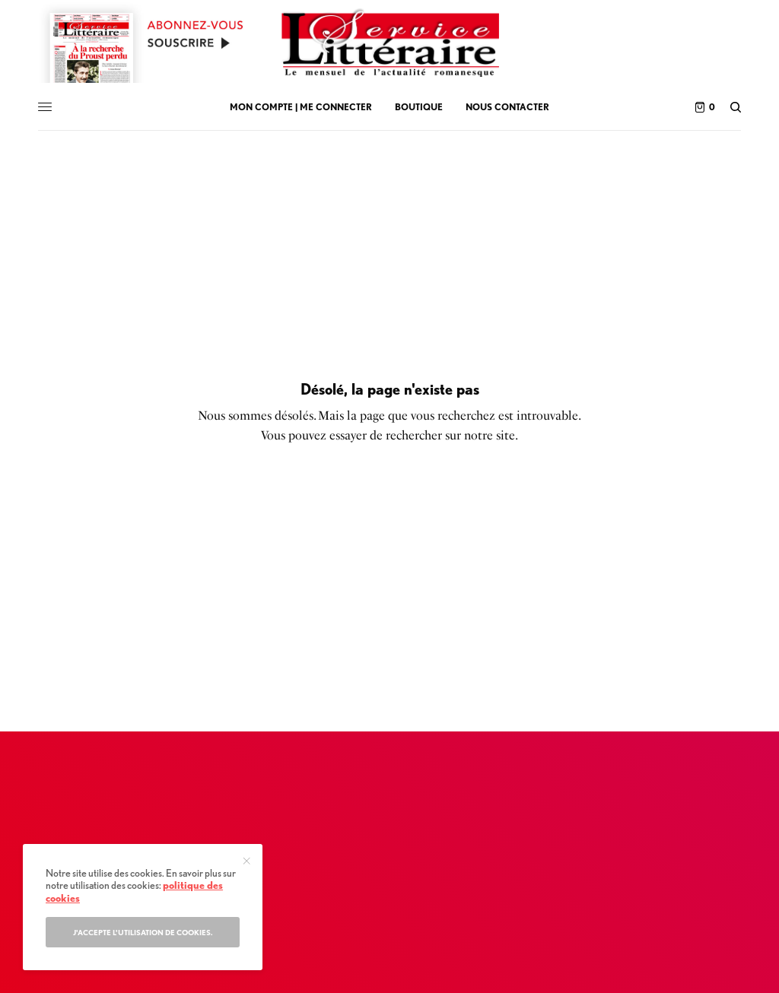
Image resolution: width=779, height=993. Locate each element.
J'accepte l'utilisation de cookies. (143, 932)
